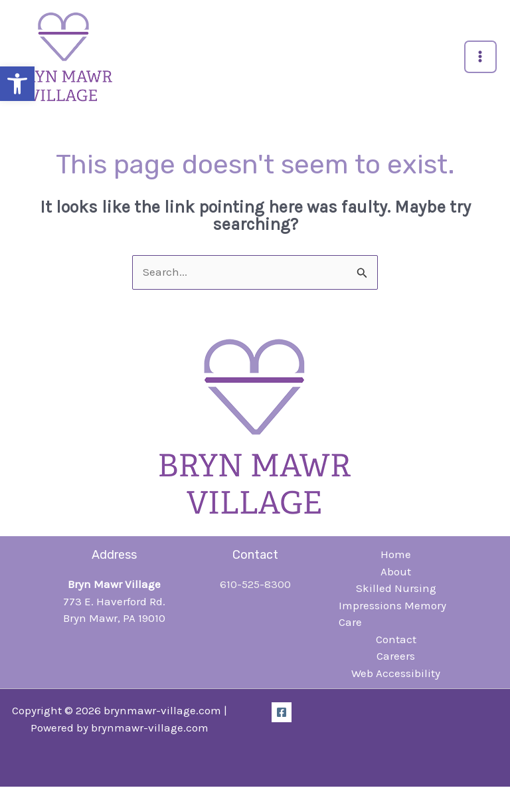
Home (396, 555)
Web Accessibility (395, 673)
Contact (396, 639)
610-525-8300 (255, 585)
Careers (396, 657)
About (396, 572)
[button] (17, 83)
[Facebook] (282, 714)
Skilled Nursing (396, 589)
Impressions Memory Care (392, 614)
